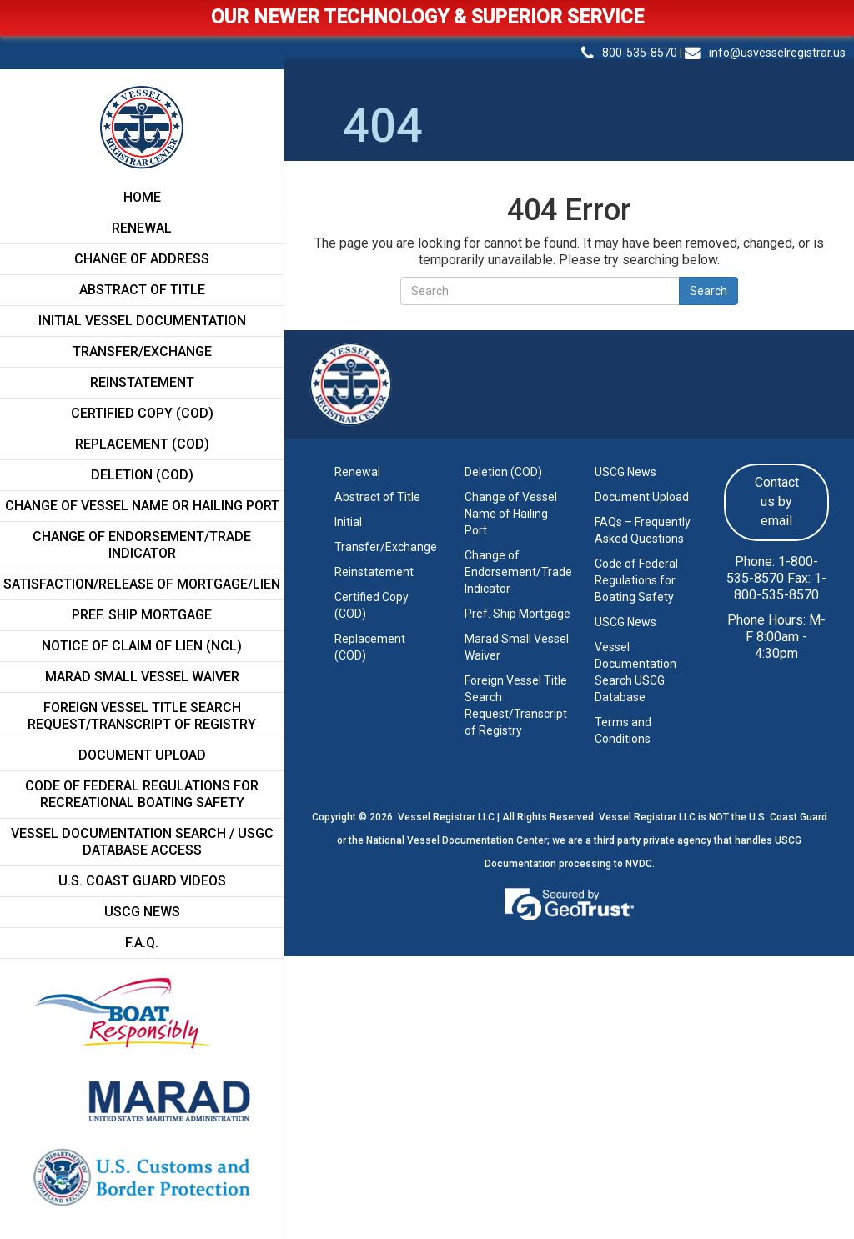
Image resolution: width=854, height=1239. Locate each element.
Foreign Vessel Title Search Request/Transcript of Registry (516, 705)
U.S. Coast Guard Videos (142, 881)
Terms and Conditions (623, 730)
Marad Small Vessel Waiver (517, 647)
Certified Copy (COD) (142, 413)
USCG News (142, 912)
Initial (348, 522)
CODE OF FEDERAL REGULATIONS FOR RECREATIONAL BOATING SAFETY (142, 794)
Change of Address (141, 259)
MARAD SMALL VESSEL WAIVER (142, 677)
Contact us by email (777, 501)
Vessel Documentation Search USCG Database (635, 672)
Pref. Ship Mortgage (142, 615)
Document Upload (142, 755)
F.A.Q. (141, 943)
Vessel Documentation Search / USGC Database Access (142, 841)
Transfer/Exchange (142, 351)
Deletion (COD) (142, 475)
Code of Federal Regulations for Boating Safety (636, 580)
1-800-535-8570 (772, 570)
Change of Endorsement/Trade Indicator (142, 545)
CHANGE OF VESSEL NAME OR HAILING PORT (142, 506)
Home (142, 197)
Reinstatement (142, 382)
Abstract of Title (142, 290)
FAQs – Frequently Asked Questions (643, 530)
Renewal (142, 228)
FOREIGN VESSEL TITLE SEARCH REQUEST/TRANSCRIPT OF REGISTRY (142, 716)
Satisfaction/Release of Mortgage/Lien (141, 584)
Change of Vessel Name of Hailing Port (511, 513)
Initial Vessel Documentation (142, 321)
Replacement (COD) (142, 444)
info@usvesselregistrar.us (765, 52)
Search (708, 291)
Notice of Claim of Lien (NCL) (142, 646)
